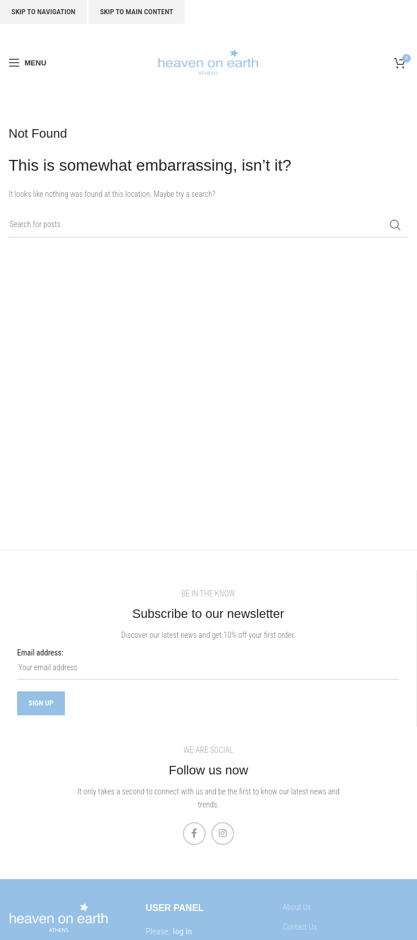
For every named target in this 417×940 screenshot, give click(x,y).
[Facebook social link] (194, 833)
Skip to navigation (43, 11)
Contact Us (300, 926)
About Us (297, 907)
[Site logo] (208, 62)
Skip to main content (136, 11)
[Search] (208, 225)
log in (182, 931)
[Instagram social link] (222, 833)
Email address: (40, 652)
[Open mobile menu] (27, 62)
